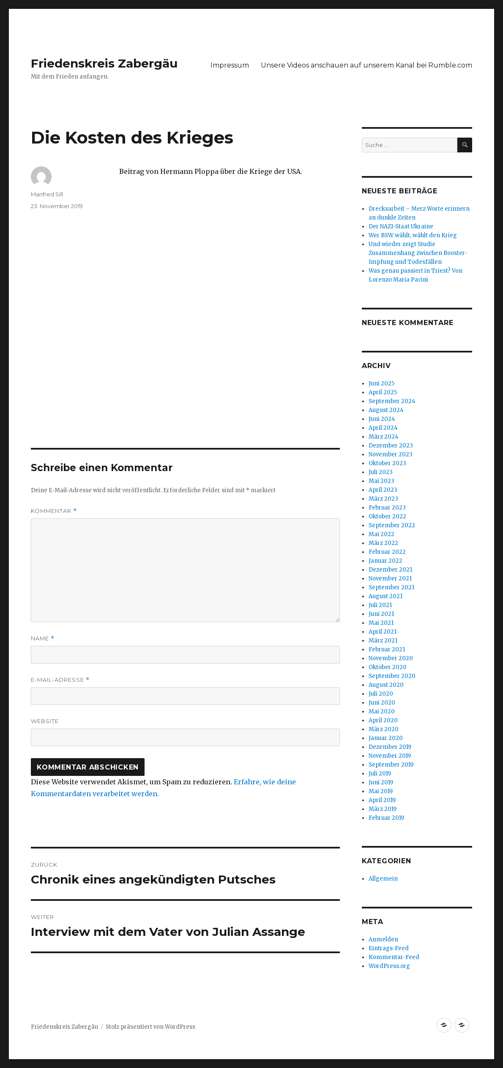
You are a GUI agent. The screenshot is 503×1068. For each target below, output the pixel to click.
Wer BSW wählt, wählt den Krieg (413, 235)
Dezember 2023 (391, 445)
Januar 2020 (386, 738)
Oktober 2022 (387, 516)
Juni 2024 (382, 419)
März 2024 (384, 436)
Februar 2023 (387, 507)
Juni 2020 (382, 702)
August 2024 (386, 410)
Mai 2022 (381, 534)
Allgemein (383, 878)
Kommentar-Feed (394, 957)
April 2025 (383, 392)
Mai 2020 (382, 711)
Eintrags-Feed (389, 948)
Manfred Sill (47, 194)
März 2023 (383, 498)
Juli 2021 (380, 605)
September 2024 (392, 401)
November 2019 (390, 755)
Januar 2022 (385, 560)
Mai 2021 (381, 622)
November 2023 (391, 454)
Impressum (229, 65)
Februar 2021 (387, 649)
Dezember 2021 (390, 569)
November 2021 (390, 578)
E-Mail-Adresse (60, 679)
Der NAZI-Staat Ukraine (401, 226)
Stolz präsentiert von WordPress (150, 1026)
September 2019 (391, 764)
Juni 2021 (381, 614)
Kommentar (54, 511)
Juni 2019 (381, 782)
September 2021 (391, 587)
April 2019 (382, 800)
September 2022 (392, 525)
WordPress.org (389, 966)
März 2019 (382, 809)
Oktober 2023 (387, 463)
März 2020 (384, 729)
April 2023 (383, 489)
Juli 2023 (381, 472)
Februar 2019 (386, 817)
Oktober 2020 (388, 667)
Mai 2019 (381, 791)
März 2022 (383, 543)
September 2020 (392, 676)
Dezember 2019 (390, 747)
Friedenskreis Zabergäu (104, 63)
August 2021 (385, 596)
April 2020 (383, 720)
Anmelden (383, 939)
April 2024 (383, 427)
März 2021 (383, 640)
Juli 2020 (381, 693)
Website (45, 721)
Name (43, 638)
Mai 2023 (381, 481)
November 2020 (391, 658)
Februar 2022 (387, 552)
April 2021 (382, 631)
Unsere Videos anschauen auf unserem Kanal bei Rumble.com (366, 65)
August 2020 (386, 685)
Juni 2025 (381, 383)
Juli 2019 (380, 773)
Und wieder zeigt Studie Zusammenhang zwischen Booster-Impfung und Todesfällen (418, 253)
